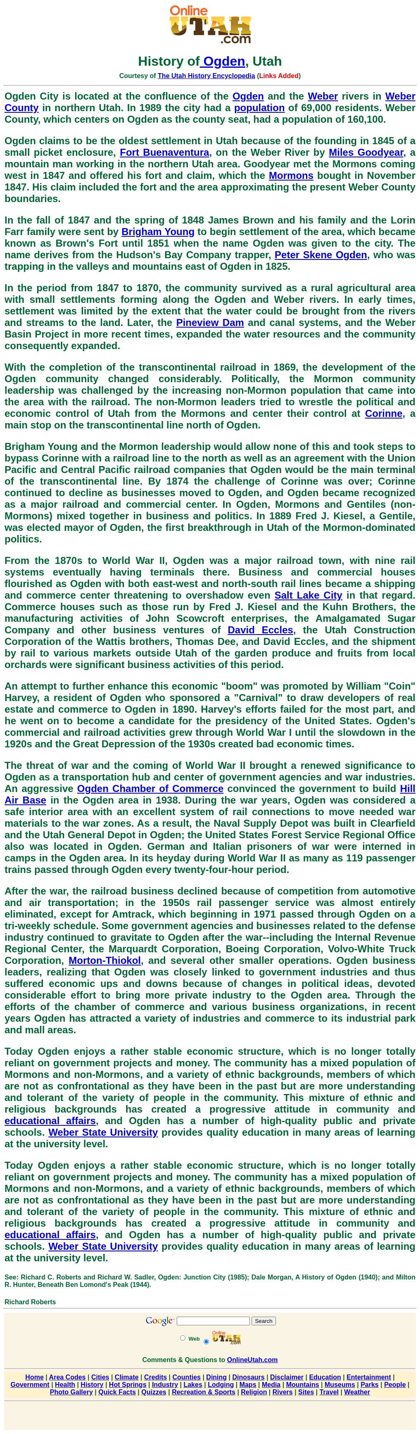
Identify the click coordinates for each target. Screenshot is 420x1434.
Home (34, 1377)
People (395, 1384)
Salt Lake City (308, 595)
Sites (306, 1392)
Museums (340, 1384)
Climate (127, 1377)
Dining (216, 1377)
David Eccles (260, 629)
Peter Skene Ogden (321, 254)
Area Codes (67, 1377)
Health (65, 1384)
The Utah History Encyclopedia (206, 75)
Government (29, 1384)
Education (325, 1377)
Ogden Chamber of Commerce (150, 788)
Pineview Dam (210, 322)
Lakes (192, 1384)
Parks (370, 1384)
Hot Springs (128, 1384)
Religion (254, 1392)
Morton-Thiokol (105, 960)
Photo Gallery (71, 1392)
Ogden (222, 61)
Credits (155, 1377)
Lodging (221, 1384)
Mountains (302, 1384)
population (259, 107)
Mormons (291, 175)
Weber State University (103, 1132)
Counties (187, 1377)
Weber (323, 96)
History (92, 1384)
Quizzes (153, 1392)
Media (271, 1384)
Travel (329, 1392)
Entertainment (368, 1377)
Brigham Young (158, 231)
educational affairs (50, 1120)
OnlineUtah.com (252, 1359)
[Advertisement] (210, 1417)
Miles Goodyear (366, 152)
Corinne (384, 413)
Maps (248, 1384)
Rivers (283, 1392)
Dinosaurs (248, 1377)
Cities (100, 1377)
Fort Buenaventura (164, 152)
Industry (165, 1384)
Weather (357, 1392)
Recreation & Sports (203, 1392)
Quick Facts (117, 1392)
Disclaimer (287, 1377)
